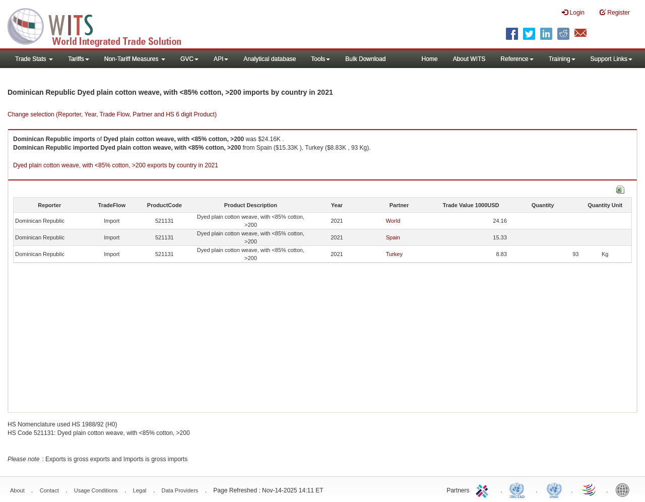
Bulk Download (365, 58)
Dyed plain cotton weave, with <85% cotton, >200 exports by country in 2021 (115, 165)
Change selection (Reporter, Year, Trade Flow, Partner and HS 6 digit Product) (112, 114)
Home (430, 58)
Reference (516, 58)
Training (562, 58)
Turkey (394, 254)
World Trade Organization (589, 489)
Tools (320, 58)
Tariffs (78, 58)
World (393, 221)
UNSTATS (554, 489)
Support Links (611, 58)
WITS (101, 25)
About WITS (469, 58)
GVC (189, 58)
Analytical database (269, 58)
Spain (393, 237)
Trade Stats (34, 58)
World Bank (625, 489)
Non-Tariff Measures (134, 58)
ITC (484, 489)
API (221, 58)
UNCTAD (519, 489)
